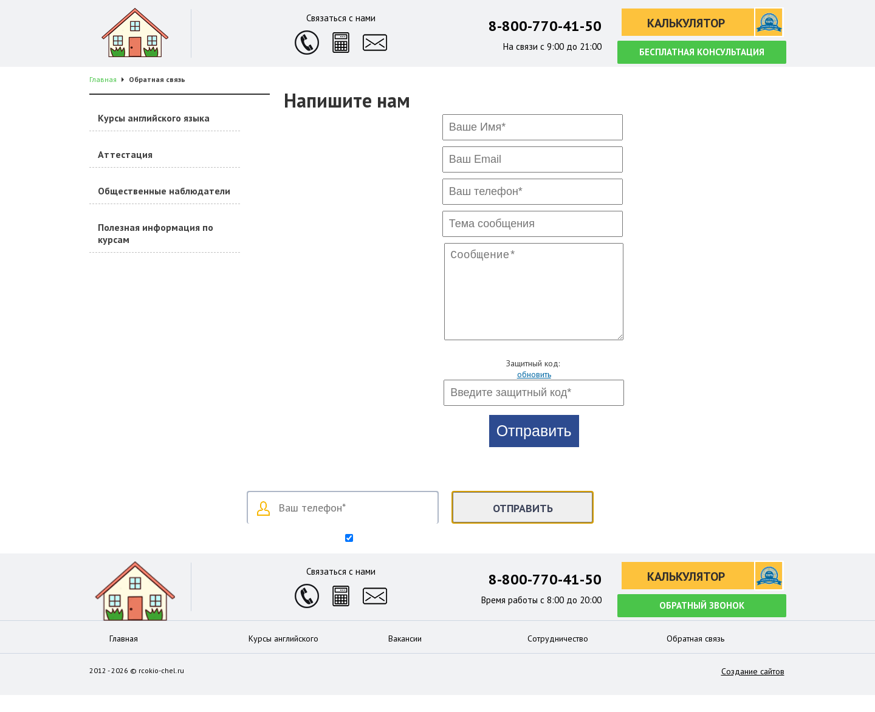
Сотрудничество (557, 655)
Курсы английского (283, 655)
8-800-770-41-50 (545, 25)
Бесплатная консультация (701, 52)
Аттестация (125, 154)
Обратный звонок (701, 622)
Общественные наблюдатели (164, 191)
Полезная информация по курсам (155, 233)
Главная (123, 655)
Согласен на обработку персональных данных (442, 555)
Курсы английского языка (154, 118)
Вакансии (405, 655)
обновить (534, 391)
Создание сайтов (752, 688)
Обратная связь (695, 655)
